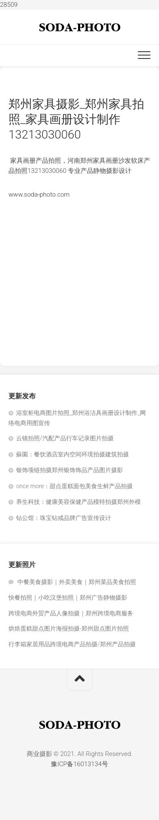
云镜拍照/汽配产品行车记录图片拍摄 (65, 438)
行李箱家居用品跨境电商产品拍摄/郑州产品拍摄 (72, 644)
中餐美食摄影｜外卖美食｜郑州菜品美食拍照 (76, 581)
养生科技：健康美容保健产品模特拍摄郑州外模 (78, 501)
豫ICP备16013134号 (79, 764)
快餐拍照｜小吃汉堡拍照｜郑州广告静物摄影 (67, 597)
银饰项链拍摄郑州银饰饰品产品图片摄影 (69, 470)
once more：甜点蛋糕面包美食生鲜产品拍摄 (74, 486)
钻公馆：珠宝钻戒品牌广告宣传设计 (63, 517)
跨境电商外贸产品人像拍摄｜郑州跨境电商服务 (70, 613)
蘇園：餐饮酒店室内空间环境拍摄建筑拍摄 (72, 454)
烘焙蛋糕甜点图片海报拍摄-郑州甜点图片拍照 (68, 628)
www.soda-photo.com (39, 194)
